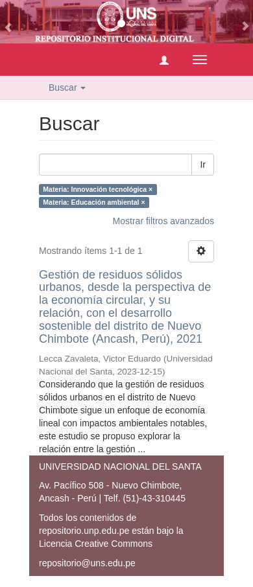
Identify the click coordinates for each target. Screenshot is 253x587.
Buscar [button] (67, 87)
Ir (203, 164)
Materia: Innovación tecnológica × (97, 189)
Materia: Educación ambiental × (94, 202)
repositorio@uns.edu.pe (87, 563)
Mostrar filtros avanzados (163, 221)
